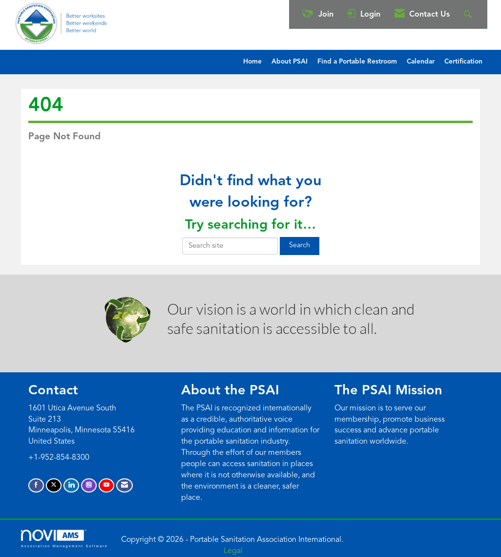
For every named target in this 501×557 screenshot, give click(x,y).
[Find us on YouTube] (106, 485)
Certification (463, 62)
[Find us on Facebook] (36, 485)
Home (252, 62)
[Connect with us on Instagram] (89, 485)
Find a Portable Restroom (357, 62)
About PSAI (289, 62)
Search (299, 245)
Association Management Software (64, 539)
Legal (233, 551)
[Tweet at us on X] (54, 485)
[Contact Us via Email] (124, 485)
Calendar (421, 62)
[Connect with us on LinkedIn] (71, 485)
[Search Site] (469, 14)
